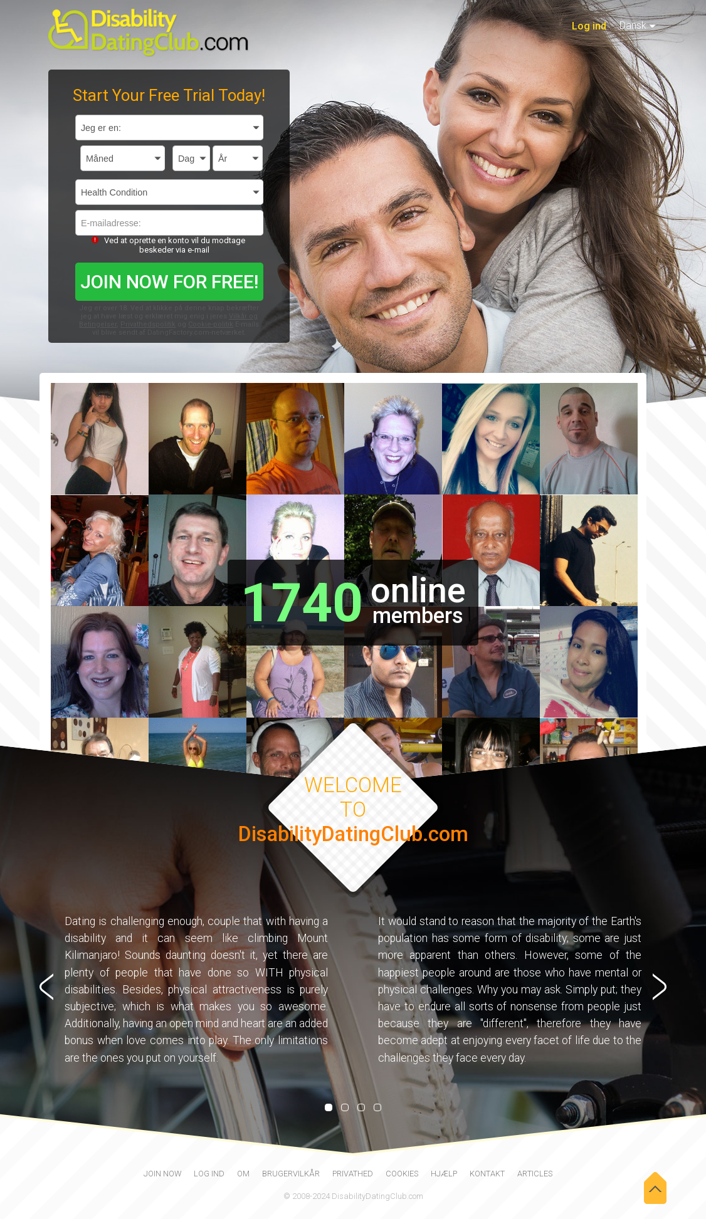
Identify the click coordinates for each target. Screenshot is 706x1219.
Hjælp (444, 1173)
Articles (534, 1173)
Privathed (352, 1173)
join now (162, 1173)
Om (243, 1173)
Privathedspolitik (148, 324)
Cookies (402, 1173)
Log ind (589, 26)
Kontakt (487, 1173)
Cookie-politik (210, 324)
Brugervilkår (291, 1173)
